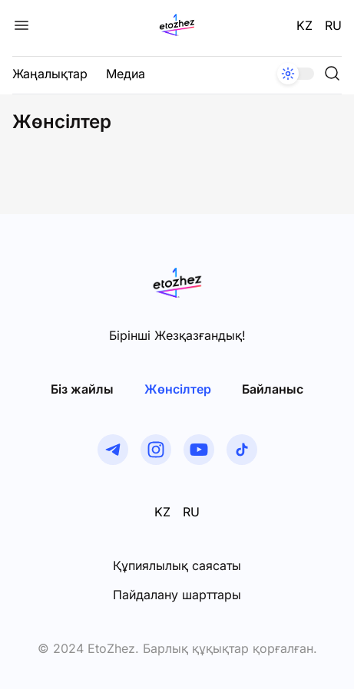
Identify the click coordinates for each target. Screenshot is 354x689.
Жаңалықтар (50, 73)
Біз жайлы (82, 389)
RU (333, 25)
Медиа (125, 73)
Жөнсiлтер (177, 389)
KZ (304, 25)
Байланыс (272, 389)
